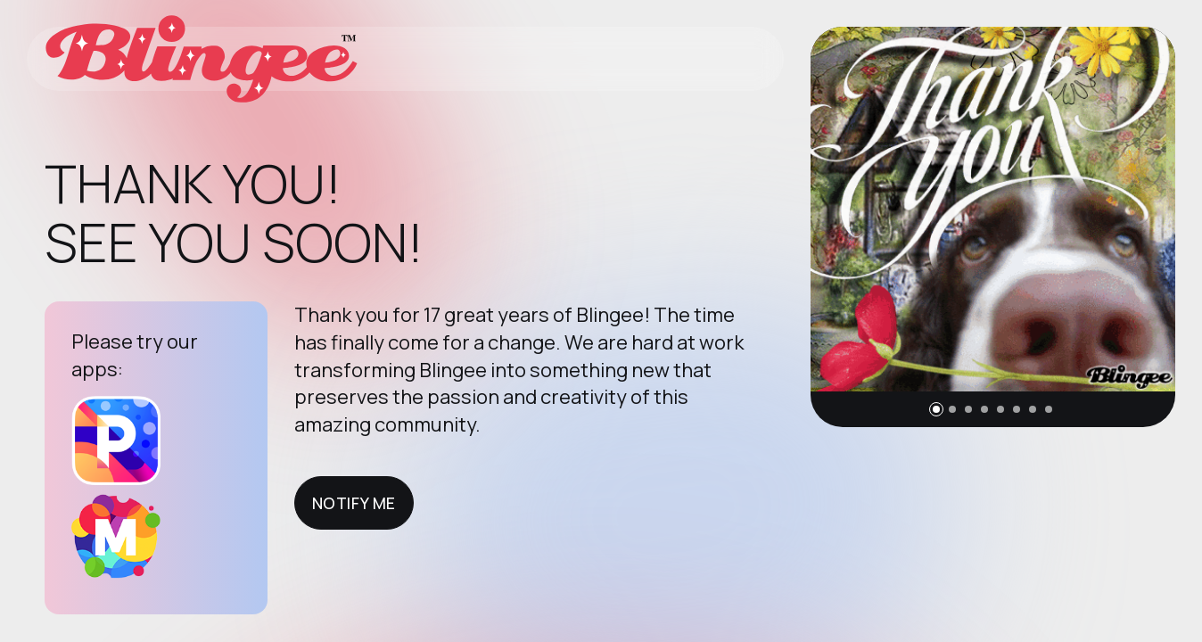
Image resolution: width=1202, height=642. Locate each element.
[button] (936, 409)
